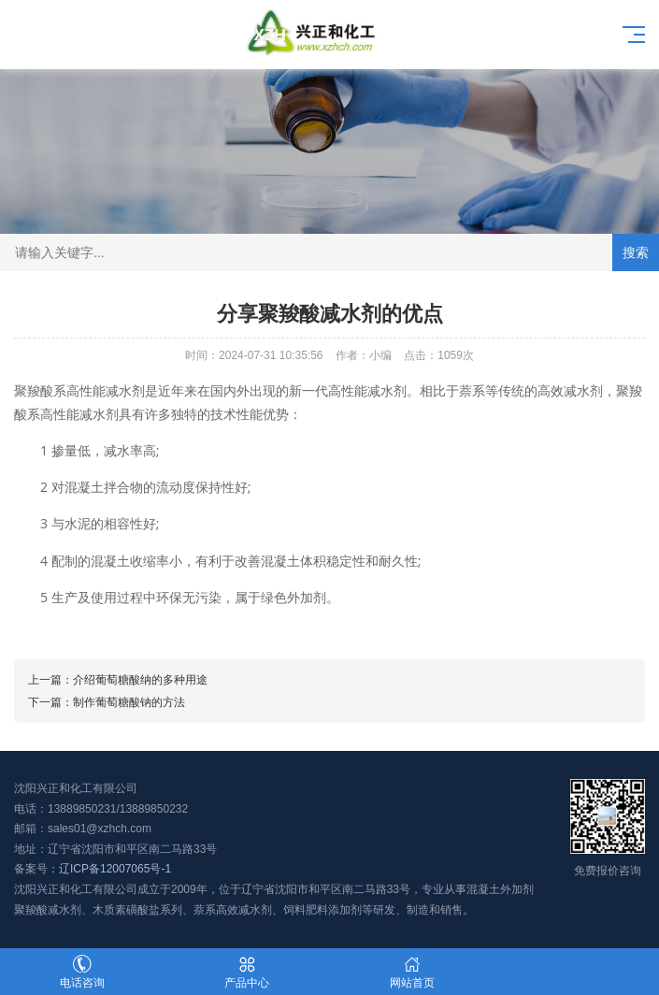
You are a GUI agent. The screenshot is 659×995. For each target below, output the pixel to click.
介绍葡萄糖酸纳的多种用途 (140, 679)
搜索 (636, 252)
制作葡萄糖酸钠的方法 (129, 702)
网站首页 (412, 972)
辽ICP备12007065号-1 (115, 868)
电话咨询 (82, 972)
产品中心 (247, 972)
